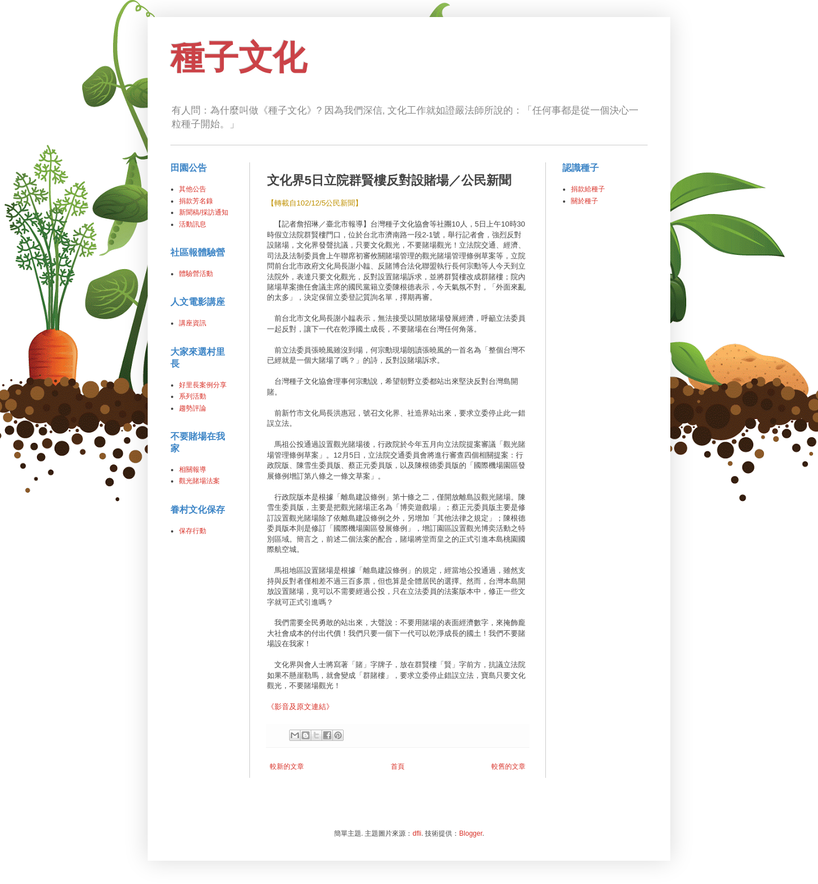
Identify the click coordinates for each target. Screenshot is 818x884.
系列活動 (192, 396)
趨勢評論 (192, 408)
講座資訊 (192, 323)
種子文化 (238, 58)
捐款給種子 (588, 189)
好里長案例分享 (203, 385)
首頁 (397, 766)
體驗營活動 (196, 274)
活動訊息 (192, 224)
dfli (416, 833)
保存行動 (192, 531)
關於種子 (584, 201)
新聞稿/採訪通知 (203, 212)
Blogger (470, 833)
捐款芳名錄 (196, 201)
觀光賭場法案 (199, 481)
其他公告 (192, 189)
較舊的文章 (508, 766)
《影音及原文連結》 (300, 706)
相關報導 (192, 470)
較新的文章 (287, 766)
